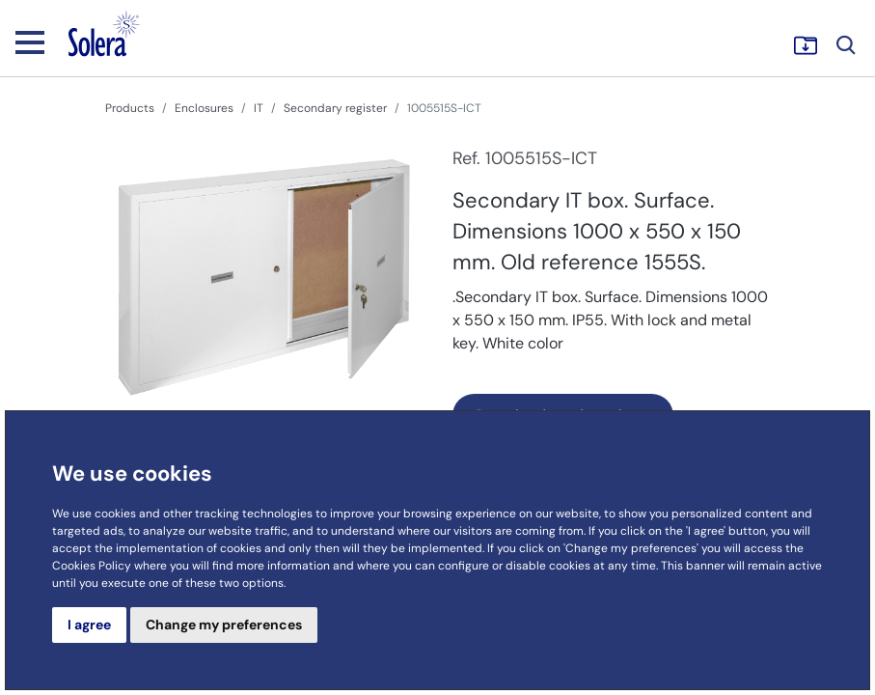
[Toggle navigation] (29, 41)
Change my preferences (224, 624)
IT (258, 108)
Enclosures (204, 108)
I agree (89, 624)
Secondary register (335, 108)
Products (129, 108)
